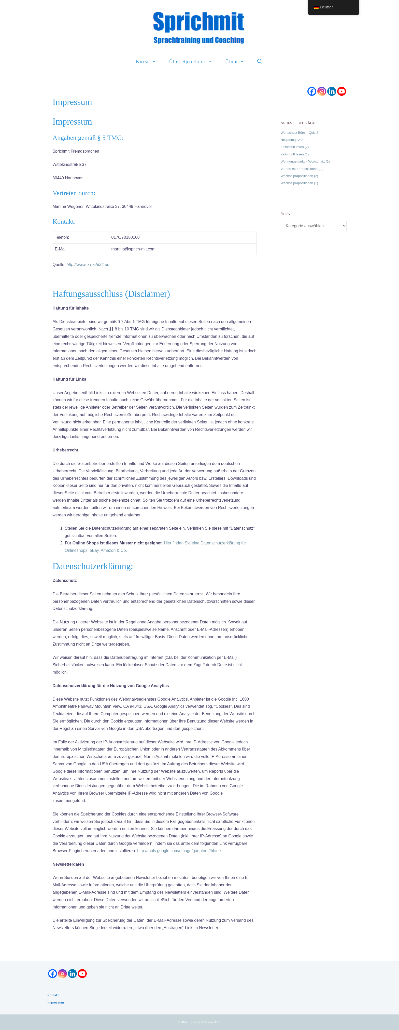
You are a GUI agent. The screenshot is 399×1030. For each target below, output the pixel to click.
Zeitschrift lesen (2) (295, 147)
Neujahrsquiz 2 (292, 140)
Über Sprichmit (194, 61)
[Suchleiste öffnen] (260, 61)
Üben (237, 61)
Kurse (149, 61)
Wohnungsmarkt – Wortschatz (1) (305, 161)
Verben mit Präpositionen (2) (302, 169)
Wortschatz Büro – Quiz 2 (299, 133)
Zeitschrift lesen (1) (295, 154)
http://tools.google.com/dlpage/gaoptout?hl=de (179, 851)
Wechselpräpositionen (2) (299, 176)
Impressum (56, 1002)
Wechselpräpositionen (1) (299, 183)
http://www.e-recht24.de (88, 264)
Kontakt (53, 995)
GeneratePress (212, 1022)
